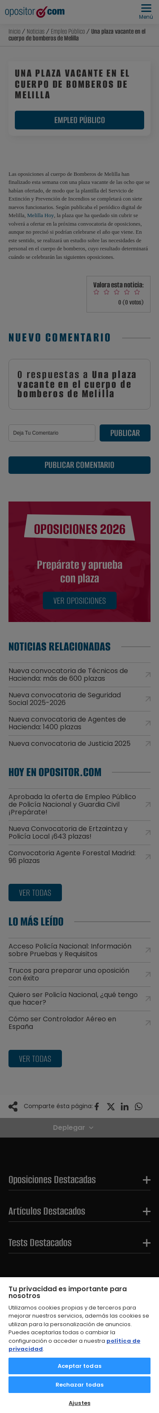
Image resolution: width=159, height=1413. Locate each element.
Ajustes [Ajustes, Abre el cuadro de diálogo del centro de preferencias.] (79, 1403)
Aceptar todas (79, 1366)
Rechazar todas (80, 1385)
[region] (79, 1344)
